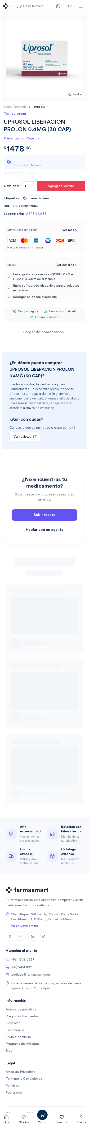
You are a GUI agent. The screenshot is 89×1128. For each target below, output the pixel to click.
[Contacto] (58, 6)
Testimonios (15, 1030)
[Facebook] (10, 936)
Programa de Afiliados (22, 1044)
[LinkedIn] (32, 936)
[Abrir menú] (81, 6)
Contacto (13, 1023)
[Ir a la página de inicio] (6, 6)
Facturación (14, 1092)
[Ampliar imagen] (75, 94)
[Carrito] (69, 6)
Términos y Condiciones (24, 1078)
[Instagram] (21, 936)
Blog (9, 1050)
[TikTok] (44, 936)
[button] (30, 6)
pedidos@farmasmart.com (28, 974)
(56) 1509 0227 (20, 959)
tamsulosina (36, 198)
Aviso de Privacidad (20, 1072)
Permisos (12, 1085)
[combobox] (28, 186)
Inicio (8, 107)
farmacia (20, 107)
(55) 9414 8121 (19, 967)
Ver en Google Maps (24, 925)
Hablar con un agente (44, 537)
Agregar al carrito (61, 186)
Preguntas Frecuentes (22, 1016)
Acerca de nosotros (21, 1009)
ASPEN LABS (36, 214)
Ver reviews (25, 437)
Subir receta (44, 522)
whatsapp (47, 408)
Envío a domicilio (18, 1037)
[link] (41, 107)
